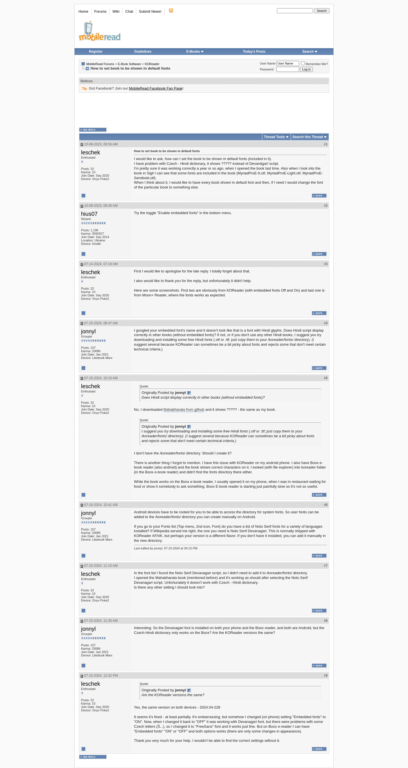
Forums (100, 11)
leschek (90, 152)
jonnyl (88, 331)
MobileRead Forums (100, 64)
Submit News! (150, 11)
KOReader (152, 64)
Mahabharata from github (183, 409)
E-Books (195, 52)
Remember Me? (314, 64)
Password (267, 69)
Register (95, 52)
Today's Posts (254, 52)
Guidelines (142, 52)
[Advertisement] (204, 110)
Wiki (116, 11)
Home (83, 11)
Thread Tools (274, 137)
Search (310, 52)
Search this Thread (308, 137)
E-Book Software (129, 64)
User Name (268, 63)
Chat (129, 11)
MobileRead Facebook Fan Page (155, 88)
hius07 (89, 214)
